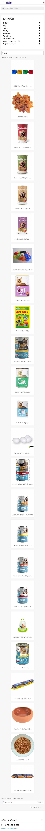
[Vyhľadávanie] (22, 8)
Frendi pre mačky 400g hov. (22, 606)
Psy (4, 26)
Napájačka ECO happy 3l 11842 (22, 637)
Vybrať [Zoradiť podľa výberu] (22, 53)
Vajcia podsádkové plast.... (22, 453)
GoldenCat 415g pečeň (22, 300)
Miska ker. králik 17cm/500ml (22, 729)
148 (10, 802)
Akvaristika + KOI (9, 39)
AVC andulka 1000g (22, 759)
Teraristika (7, 36)
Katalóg (8, 18)
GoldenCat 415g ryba (22, 423)
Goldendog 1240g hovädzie (22, 147)
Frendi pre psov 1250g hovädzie (22, 484)
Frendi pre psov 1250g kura (22, 361)
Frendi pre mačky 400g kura (22, 545)
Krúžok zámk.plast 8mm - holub (22, 270)
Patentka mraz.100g (22, 331)
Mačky (5, 31)
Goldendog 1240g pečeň (22, 239)
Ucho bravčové (22, 116)
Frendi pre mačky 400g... (22, 668)
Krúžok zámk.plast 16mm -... (22, 86)
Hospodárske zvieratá (11, 41)
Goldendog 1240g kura (22, 208)
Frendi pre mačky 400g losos (22, 576)
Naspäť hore (36, 807)
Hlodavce (6, 33)
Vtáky (5, 28)
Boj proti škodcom (10, 44)
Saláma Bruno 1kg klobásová (23, 790)
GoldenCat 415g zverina (22, 392)
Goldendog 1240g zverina (22, 178)
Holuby (5, 23)
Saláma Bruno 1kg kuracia (23, 698)
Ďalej (40, 802)
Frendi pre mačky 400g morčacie (22, 515)
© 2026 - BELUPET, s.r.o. (9, 829)
